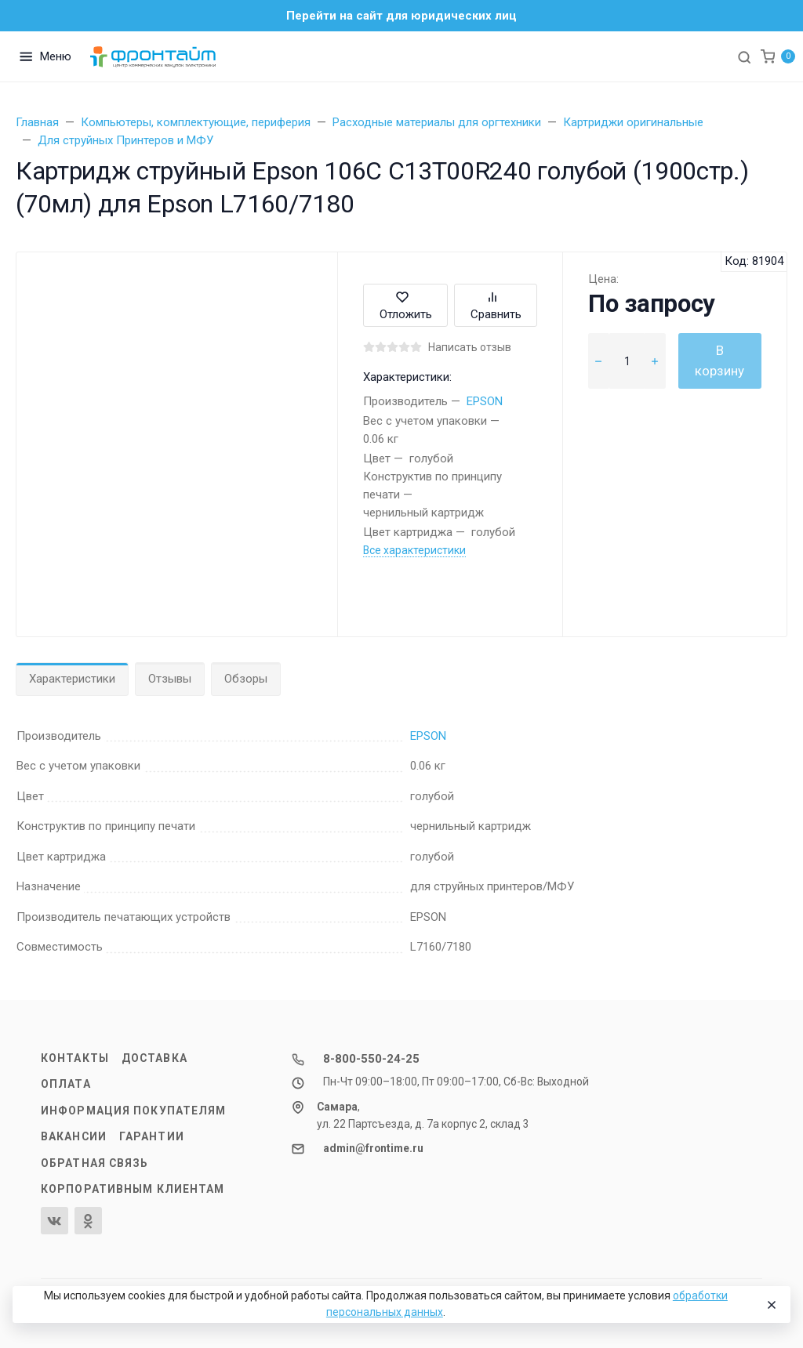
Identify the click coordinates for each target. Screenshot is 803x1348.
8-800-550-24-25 (371, 1059)
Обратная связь (95, 1163)
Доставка (154, 1058)
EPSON (485, 401)
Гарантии (151, 1136)
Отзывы (169, 679)
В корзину (719, 360)
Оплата (66, 1084)
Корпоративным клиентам (132, 1189)
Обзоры (245, 679)
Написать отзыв (469, 347)
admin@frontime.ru (373, 1148)
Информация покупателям (133, 1110)
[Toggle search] (744, 56)
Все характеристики (414, 550)
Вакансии (74, 1136)
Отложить (406, 305)
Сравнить (496, 305)
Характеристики (72, 679)
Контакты (75, 1058)
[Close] (771, 1305)
